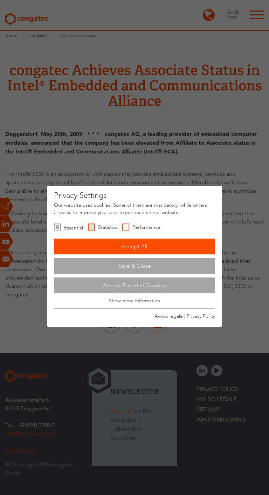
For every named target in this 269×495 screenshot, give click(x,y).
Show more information (134, 301)
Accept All (134, 246)
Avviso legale (168, 316)
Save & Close (134, 265)
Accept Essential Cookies (134, 285)
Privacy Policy (201, 316)
